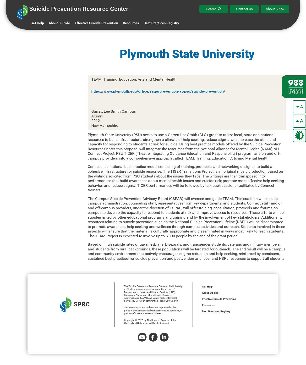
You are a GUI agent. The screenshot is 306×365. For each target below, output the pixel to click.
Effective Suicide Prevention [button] (96, 23)
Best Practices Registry (161, 23)
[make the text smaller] (299, 106)
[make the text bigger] (299, 121)
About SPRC (275, 9)
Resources (208, 305)
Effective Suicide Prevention (219, 299)
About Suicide (59, 23)
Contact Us (244, 9)
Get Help (37, 23)
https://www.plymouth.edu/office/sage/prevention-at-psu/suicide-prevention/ (158, 91)
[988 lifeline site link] (294, 86)
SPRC (75, 304)
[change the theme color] (299, 135)
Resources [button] (131, 23)
